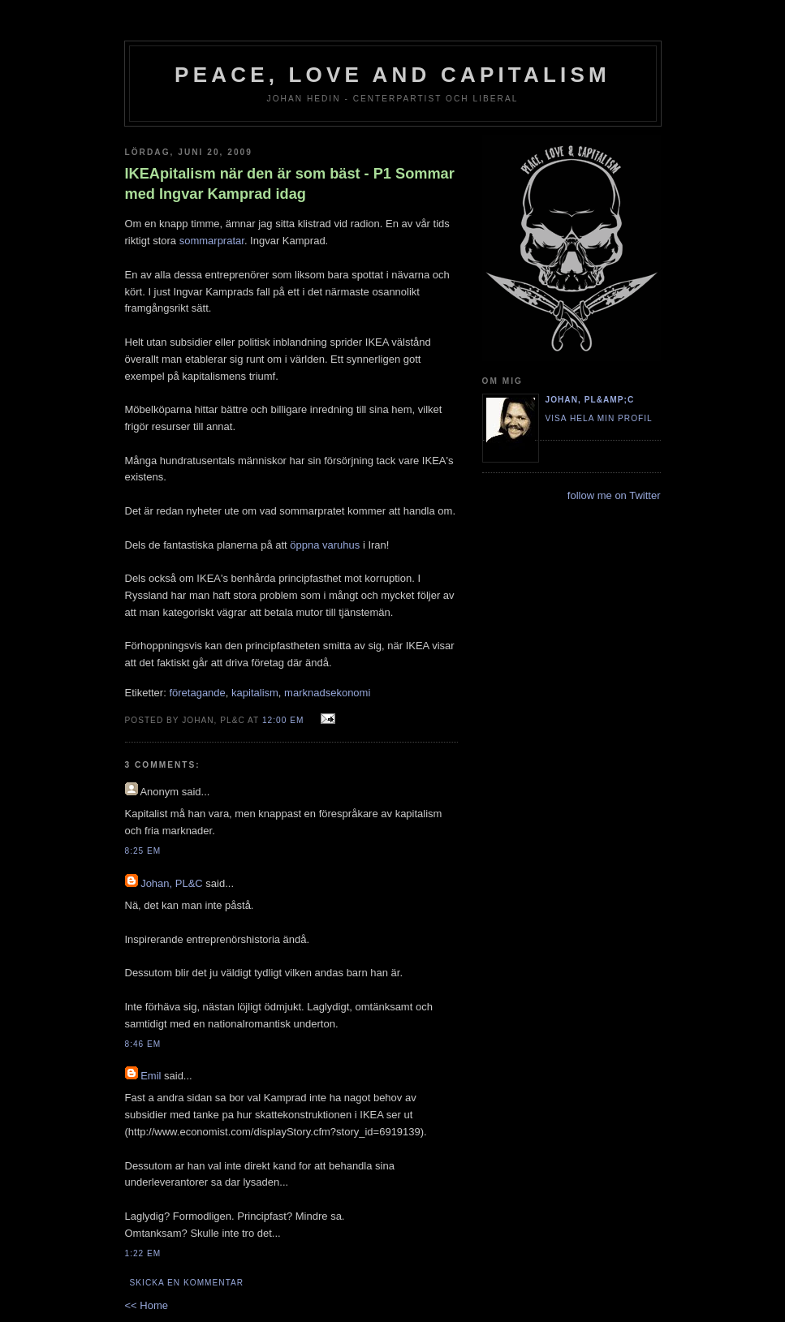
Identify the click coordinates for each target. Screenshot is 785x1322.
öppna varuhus (325, 545)
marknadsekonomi (327, 693)
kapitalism (254, 693)
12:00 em (283, 720)
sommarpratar (211, 241)
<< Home (146, 1305)
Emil (150, 1076)
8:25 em (143, 850)
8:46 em (143, 1044)
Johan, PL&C (171, 883)
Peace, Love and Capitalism (392, 74)
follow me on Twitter (614, 495)
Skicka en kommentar (187, 1282)
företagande (197, 693)
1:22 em (143, 1253)
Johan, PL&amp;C (590, 399)
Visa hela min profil (599, 418)
